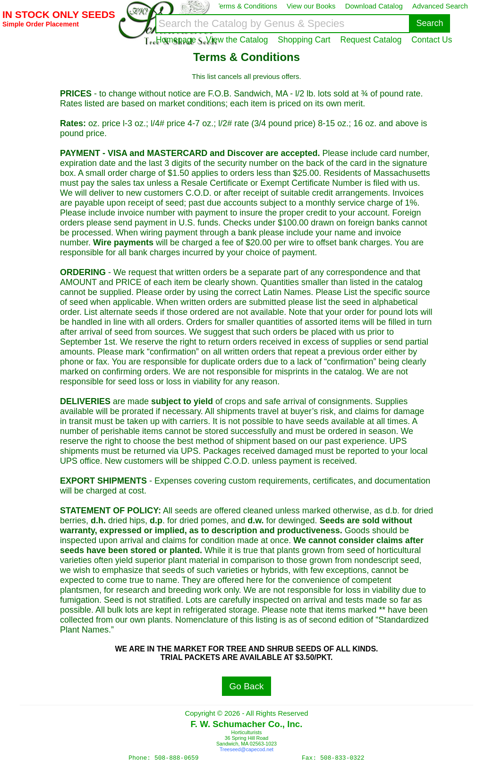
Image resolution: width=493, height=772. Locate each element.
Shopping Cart (304, 39)
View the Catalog (237, 39)
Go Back (247, 686)
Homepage (176, 39)
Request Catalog (371, 39)
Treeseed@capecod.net (246, 749)
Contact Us (431, 39)
